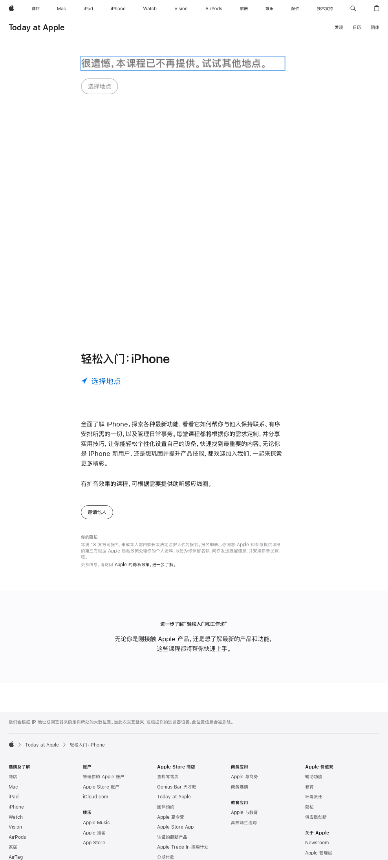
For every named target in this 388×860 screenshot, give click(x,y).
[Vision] (181, 8)
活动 (309, 824)
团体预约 (165, 737)
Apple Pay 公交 (25, 844)
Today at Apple (36, 27)
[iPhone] (118, 8)
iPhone (16, 737)
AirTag (16, 787)
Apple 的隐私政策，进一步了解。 (145, 495)
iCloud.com (95, 727)
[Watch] (150, 8)
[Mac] (61, 8)
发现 (339, 27)
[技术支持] (325, 8)
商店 (13, 707)
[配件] (295, 8)
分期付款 (165, 787)
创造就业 (313, 803)
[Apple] (11, 8)
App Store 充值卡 (27, 808)
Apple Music (96, 753)
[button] (353, 8)
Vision (15, 758)
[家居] (244, 8)
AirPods (17, 767)
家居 (13, 778)
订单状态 (165, 798)
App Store (94, 773)
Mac (13, 717)
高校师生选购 (244, 753)
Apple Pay (20, 833)
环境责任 (313, 727)
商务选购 (239, 717)
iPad (13, 727)
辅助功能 (313, 707)
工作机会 (313, 793)
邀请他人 (97, 443)
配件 (13, 798)
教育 (309, 717)
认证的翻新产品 (172, 767)
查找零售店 (168, 707)
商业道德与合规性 (322, 813)
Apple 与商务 (244, 707)
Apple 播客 (94, 763)
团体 (375, 27)
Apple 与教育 (244, 743)
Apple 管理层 (318, 783)
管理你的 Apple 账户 (103, 707)
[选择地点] (101, 311)
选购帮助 (165, 808)
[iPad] (88, 8)
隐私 (309, 737)
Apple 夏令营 (170, 747)
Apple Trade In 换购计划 (183, 778)
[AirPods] (213, 8)
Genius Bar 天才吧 (176, 717)
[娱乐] (269, 8)
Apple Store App (175, 758)
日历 (357, 27)
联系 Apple (316, 833)
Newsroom (317, 773)
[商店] (36, 8)
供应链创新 (316, 747)
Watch (16, 747)
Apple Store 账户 (101, 717)
